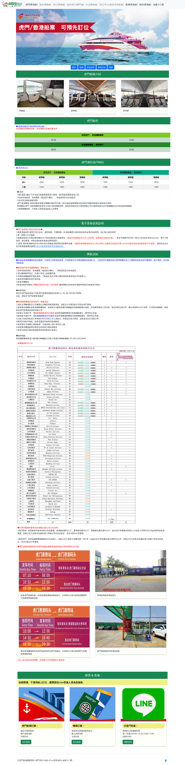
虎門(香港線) (32, 4)
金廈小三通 (158, 4)
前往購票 (26, 742)
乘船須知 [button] (101, 67)
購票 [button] (111, 67)
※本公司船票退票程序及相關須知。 (50, 246)
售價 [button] (81, 67)
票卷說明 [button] (90, 67)
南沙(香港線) (145, 4)
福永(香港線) (45, 4)
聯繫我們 (128, 742)
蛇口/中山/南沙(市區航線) (112, 4)
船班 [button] (74, 67)
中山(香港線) (92, 4)
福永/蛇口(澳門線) (75, 4)
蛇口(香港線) (59, 4)
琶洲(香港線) (131, 4)
